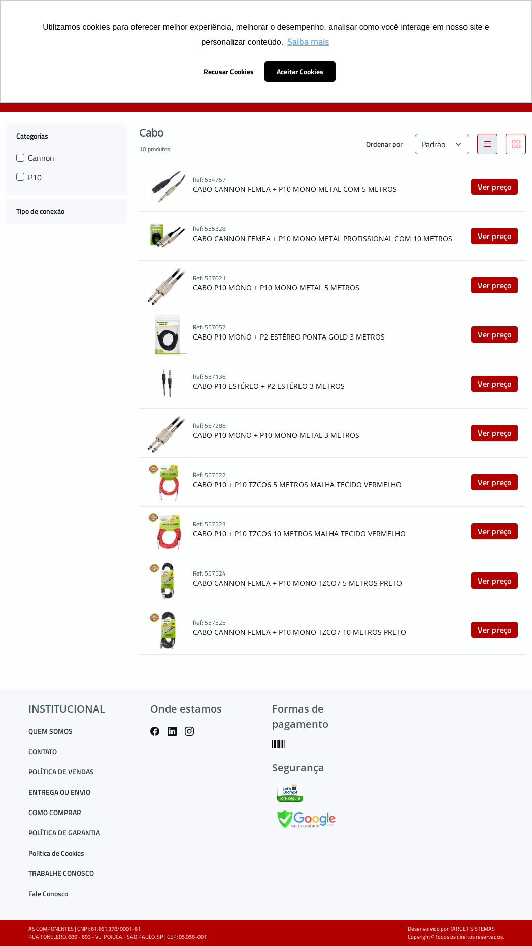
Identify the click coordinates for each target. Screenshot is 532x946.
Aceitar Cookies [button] (300, 71)
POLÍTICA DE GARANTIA (64, 832)
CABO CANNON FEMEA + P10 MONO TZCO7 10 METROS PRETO (299, 632)
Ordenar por (384, 144)
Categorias (32, 135)
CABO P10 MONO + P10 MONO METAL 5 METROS (276, 287)
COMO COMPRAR (54, 812)
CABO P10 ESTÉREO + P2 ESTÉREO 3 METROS (269, 386)
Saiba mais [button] (308, 41)
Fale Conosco (48, 893)
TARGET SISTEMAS (472, 929)
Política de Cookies (56, 853)
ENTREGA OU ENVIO (59, 792)
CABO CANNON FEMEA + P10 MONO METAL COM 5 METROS (295, 189)
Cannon (41, 158)
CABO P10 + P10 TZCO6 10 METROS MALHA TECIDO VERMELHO (299, 533)
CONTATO (42, 751)
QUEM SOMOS (50, 731)
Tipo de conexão (40, 211)
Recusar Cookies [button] (229, 71)
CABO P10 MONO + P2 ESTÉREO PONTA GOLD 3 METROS (289, 337)
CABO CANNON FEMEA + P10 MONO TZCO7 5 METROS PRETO (297, 583)
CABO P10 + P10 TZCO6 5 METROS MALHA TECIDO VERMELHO (297, 484)
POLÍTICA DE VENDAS (61, 771)
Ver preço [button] (494, 187)
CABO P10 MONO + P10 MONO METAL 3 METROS (276, 435)
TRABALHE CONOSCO (61, 873)
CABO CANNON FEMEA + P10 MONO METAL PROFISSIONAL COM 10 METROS (322, 238)
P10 (35, 177)
